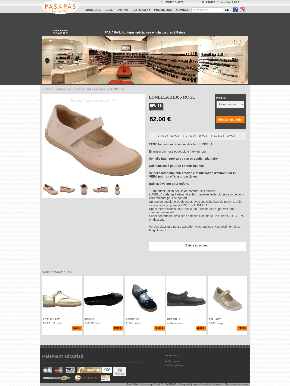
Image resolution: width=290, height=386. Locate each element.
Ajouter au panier (230, 119)
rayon (69, 89)
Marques (93, 10)
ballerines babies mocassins (92, 89)
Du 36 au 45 (141, 10)
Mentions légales (172, 361)
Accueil (47, 89)
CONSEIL (182, 10)
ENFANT (123, 10)
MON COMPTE (175, 2)
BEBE (108, 10)
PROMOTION (163, 10)
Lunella (58, 89)
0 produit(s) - (220, 2)
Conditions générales (174, 365)
